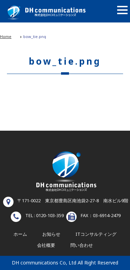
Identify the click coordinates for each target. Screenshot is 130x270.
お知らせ (51, 234)
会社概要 (46, 245)
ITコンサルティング (96, 234)
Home (5, 37)
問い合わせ (81, 245)
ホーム (20, 234)
